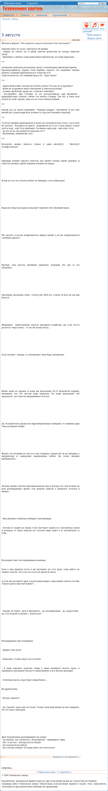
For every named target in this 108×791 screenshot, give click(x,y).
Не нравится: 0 (72, 757)
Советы (25, 15)
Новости (9, 15)
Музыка (94, 26)
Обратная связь (13, 3)
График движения (86, 27)
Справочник (59, 15)
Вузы (102, 26)
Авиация (41, 15)
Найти (103, 3)
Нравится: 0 (58, 757)
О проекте (32, 3)
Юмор (15, 19)
